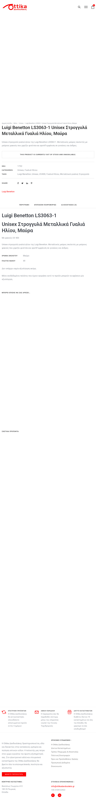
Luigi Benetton (24, 174)
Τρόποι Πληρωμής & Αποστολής (64, 752)
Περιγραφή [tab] (24, 205)
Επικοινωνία (56, 766)
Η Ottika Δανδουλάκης (60, 744)
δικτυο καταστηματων (83, 711)
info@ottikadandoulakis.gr (63, 786)
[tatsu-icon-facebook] (53, 795)
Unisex (21, 123)
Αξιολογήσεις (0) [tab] (69, 205)
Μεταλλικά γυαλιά (69, 174)
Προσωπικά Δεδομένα (60, 763)
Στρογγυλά (84, 174)
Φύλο (15, 123)
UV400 (42, 174)
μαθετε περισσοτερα (14, 774)
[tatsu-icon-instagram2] (59, 795)
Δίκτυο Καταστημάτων (61, 748)
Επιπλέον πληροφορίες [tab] (45, 205)
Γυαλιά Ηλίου (31, 170)
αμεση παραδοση (48, 711)
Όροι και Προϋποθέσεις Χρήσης (64, 759)
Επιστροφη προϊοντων (17, 711)
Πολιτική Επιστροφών (60, 755)
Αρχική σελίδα (7, 123)
